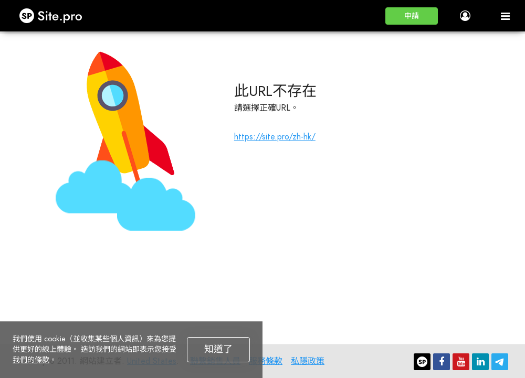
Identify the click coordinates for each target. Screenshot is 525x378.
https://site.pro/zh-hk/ (275, 137)
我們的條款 (31, 359)
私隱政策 (307, 361)
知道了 (218, 349)
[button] (411, 16)
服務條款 (265, 361)
